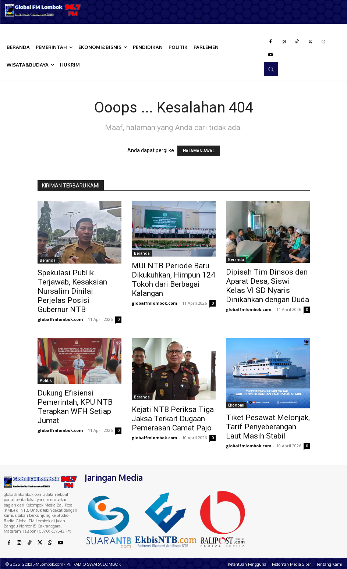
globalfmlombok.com (60, 319)
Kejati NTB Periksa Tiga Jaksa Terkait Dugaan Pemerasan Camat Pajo (173, 418)
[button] (271, 69)
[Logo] (43, 10)
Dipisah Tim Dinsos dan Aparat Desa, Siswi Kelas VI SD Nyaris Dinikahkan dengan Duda (267, 286)
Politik (46, 380)
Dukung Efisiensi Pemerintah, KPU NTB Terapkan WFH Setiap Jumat (75, 407)
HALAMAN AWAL (199, 150)
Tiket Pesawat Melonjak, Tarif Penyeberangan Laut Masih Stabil (268, 426)
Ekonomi (236, 405)
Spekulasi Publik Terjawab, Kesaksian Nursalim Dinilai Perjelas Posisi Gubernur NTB (72, 291)
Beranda (48, 260)
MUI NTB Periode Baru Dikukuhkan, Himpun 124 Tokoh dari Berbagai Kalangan (173, 279)
